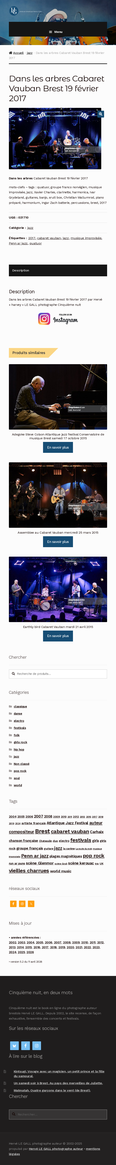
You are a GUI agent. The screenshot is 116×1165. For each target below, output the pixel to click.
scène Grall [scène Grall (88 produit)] (61, 863)
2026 (30, 952)
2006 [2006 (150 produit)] (29, 816)
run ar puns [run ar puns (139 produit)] (17, 863)
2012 (100, 942)
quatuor (36, 243)
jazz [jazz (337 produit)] (58, 848)
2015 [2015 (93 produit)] (88, 816)
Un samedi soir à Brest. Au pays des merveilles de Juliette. (58, 1083)
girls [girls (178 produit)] (95, 841)
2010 (84, 942)
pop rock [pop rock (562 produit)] (93, 856)
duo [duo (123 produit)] (55, 840)
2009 (76, 942)
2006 (48, 942)
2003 (21, 942)
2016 (37, 947)
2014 (20, 947)
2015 (28, 947)
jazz (29, 53)
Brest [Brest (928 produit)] (42, 831)
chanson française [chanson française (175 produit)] (23, 841)
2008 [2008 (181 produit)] (48, 816)
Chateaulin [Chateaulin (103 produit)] (45, 840)
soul (17, 778)
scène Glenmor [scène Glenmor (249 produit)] (40, 863)
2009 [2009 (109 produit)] (56, 816)
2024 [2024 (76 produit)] (18, 823)
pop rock (20, 771)
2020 (70, 947)
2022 (87, 947)
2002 (12, 942)
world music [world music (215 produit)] (60, 871)
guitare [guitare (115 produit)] (48, 848)
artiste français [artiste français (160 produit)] (33, 823)
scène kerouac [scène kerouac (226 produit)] (81, 863)
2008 (67, 942)
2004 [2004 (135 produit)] (12, 816)
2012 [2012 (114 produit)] (76, 816)
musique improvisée (86, 238)
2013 (12, 947)
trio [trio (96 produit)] (97, 863)
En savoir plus (58, 447)
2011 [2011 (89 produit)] (69, 816)
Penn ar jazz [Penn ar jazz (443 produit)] (35, 856)
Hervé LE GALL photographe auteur (56, 1149)
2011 (93, 942)
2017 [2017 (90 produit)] (94, 816)
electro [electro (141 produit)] (64, 841)
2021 (79, 947)
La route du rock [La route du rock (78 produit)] (84, 848)
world (18, 785)
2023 (96, 947)
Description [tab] (20, 270)
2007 (57, 942)
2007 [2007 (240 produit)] (38, 816)
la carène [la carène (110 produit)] (69, 848)
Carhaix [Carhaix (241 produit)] (96, 832)
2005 (39, 942)
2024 (12, 952)
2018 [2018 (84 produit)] (100, 816)
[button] (100, 114)
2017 (31, 238)
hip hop (19, 749)
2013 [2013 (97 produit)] (82, 816)
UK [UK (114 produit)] (101, 863)
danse (18, 713)
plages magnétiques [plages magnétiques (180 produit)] (66, 856)
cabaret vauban (49, 238)
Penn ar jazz (18, 243)
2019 (61, 947)
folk (17, 735)
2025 (21, 952)
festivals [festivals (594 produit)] (80, 840)
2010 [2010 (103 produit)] (63, 816)
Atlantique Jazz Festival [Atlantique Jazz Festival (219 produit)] (67, 823)
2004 (30, 942)
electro (19, 721)
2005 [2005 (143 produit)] (21, 816)
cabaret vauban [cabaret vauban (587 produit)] (70, 831)
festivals (20, 728)
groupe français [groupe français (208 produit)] (29, 848)
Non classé (21, 764)
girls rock (20, 742)
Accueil (18, 53)
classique (20, 706)
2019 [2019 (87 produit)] (11, 823)
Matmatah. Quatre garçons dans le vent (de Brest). (52, 1090)
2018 (53, 947)
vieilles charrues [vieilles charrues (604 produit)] (29, 870)
